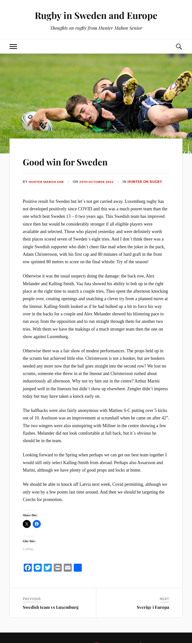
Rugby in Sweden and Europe (96, 15)
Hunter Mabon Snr (48, 182)
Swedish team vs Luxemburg (50, 607)
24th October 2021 (101, 182)
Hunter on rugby (151, 182)
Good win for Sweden (76, 160)
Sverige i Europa (153, 607)
